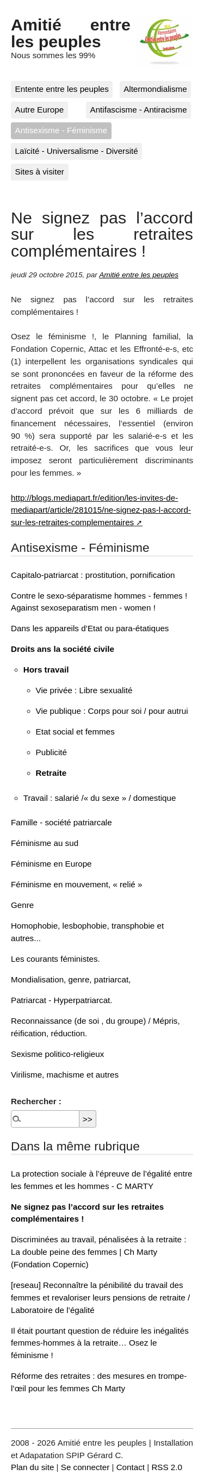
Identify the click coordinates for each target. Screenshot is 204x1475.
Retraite (51, 772)
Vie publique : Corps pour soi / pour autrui (112, 710)
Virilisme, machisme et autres (65, 1074)
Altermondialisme (155, 89)
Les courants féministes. (55, 958)
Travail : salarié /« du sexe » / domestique (99, 797)
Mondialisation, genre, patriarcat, (71, 979)
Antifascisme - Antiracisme (138, 109)
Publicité (51, 752)
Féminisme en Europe (51, 863)
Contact (130, 1467)
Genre (22, 905)
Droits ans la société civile (62, 649)
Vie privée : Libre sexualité (84, 690)
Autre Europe (39, 109)
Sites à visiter (39, 171)
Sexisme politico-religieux (57, 1054)
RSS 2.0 (166, 1467)
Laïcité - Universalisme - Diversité (76, 150)
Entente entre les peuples (62, 89)
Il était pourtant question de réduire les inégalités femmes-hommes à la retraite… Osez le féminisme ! (100, 1343)
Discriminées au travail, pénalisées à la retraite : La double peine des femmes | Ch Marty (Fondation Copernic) (98, 1252)
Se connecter (85, 1467)
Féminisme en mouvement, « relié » (76, 884)
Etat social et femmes (75, 731)
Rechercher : (36, 1101)
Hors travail (46, 669)
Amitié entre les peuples (71, 32)
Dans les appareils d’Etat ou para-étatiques (90, 628)
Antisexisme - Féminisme (61, 130)
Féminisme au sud (44, 843)
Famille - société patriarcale (61, 822)
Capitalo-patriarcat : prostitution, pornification (93, 575)
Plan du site (32, 1467)
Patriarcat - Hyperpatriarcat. (62, 1000)
